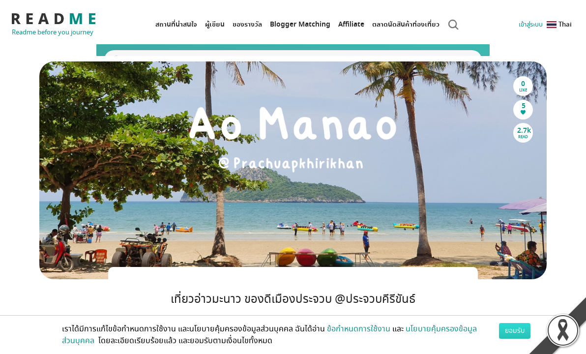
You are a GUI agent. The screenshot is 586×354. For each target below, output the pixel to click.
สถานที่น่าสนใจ (176, 24)
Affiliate (351, 24)
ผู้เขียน (215, 24)
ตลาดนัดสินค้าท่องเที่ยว (406, 24)
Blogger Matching (300, 24)
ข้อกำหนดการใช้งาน (358, 329)
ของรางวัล (247, 24)
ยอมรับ (515, 330)
